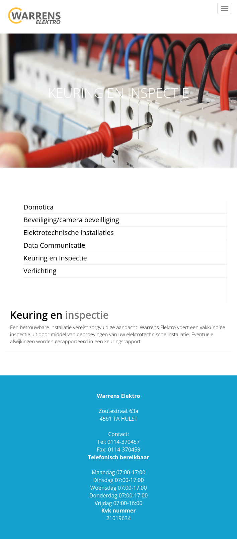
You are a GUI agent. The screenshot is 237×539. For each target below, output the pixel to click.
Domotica (38, 207)
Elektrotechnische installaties (68, 232)
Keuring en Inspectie (55, 257)
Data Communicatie (54, 245)
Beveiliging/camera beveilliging (71, 219)
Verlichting (40, 270)
